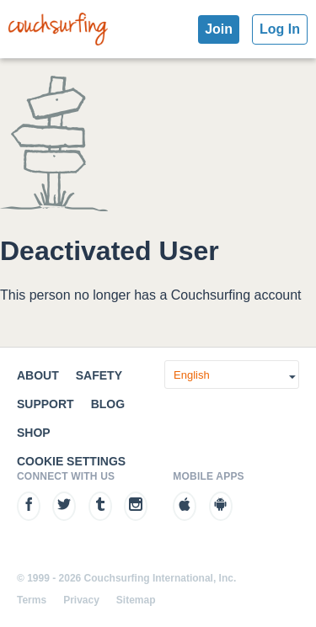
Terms (31, 600)
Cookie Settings (71, 461)
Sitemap (136, 600)
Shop (34, 432)
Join (219, 29)
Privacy (81, 600)
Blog (108, 404)
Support (45, 404)
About (38, 375)
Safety (99, 375)
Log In (280, 29)
